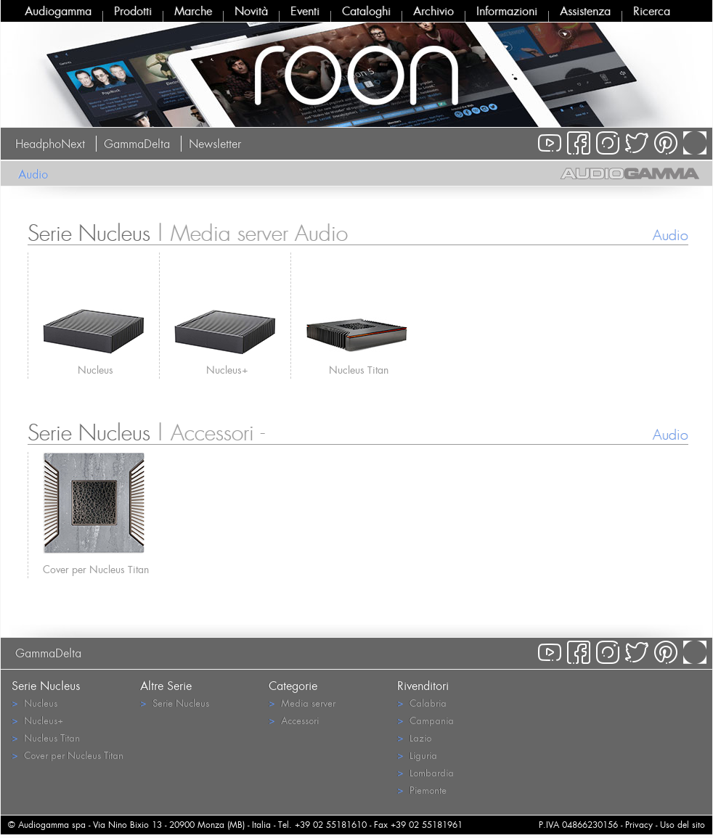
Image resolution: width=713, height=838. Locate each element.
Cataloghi (366, 11)
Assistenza (585, 11)
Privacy (639, 824)
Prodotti (133, 11)
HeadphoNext (50, 144)
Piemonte (422, 790)
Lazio (414, 737)
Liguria (417, 755)
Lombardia (425, 772)
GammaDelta (137, 144)
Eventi (304, 11)
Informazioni (506, 11)
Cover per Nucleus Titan (96, 569)
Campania (425, 720)
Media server (302, 703)
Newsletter (215, 144)
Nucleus (95, 370)
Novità (251, 11)
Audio (33, 174)
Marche (193, 11)
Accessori (294, 720)
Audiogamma (58, 11)
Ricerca (651, 11)
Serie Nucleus (174, 703)
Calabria (422, 703)
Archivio (433, 11)
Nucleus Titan (358, 370)
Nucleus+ (227, 370)
